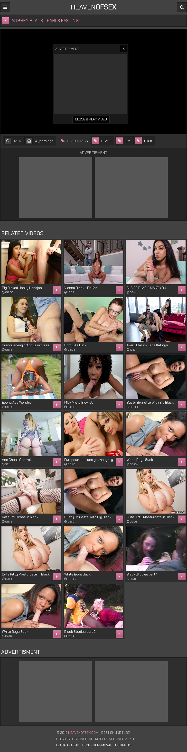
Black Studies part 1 (142, 574)
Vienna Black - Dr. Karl (81, 288)
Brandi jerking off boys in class (25, 345)
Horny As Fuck (75, 345)
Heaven (93, 7)
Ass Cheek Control (16, 459)
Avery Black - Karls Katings (147, 345)
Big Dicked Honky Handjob (22, 288)
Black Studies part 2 (80, 631)
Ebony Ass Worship (17, 402)
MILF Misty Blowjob (78, 402)
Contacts (123, 745)
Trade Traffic (67, 745)
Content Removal (97, 745)
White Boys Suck (140, 459)
